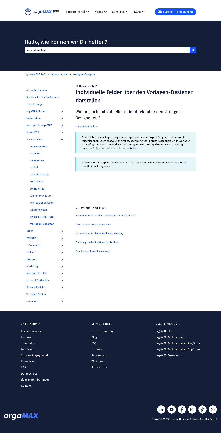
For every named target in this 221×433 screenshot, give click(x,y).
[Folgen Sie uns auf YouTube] (171, 409)
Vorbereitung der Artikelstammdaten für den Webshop (105, 215)
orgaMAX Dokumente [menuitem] (168, 355)
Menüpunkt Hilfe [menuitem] (36, 273)
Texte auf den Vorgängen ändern (93, 224)
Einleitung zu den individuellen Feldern (97, 242)
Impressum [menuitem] (28, 361)
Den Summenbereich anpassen (92, 251)
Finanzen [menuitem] (31, 259)
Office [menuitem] (29, 230)
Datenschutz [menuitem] (29, 373)
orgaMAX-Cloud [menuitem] (35, 111)
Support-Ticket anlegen (175, 12)
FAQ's (137, 11)
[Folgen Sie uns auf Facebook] (182, 409)
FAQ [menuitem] (93, 343)
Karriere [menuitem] (26, 337)
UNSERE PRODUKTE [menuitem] (167, 323)
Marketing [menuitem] (32, 266)
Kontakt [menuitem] (26, 385)
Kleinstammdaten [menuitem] (41, 195)
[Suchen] (193, 50)
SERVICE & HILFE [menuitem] (101, 323)
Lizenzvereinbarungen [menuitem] (35, 379)
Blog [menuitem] (94, 337)
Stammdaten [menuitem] (34, 139)
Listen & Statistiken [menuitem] (38, 280)
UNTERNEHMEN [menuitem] (31, 323)
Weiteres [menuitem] (31, 301)
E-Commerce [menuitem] (33, 245)
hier (135, 148)
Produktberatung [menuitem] (102, 331)
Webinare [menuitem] (97, 361)
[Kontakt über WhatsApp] (213, 409)
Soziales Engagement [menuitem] (34, 355)
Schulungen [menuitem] (98, 355)
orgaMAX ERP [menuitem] (163, 331)
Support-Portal (75, 11)
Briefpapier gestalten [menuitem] (42, 202)
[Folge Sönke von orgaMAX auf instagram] (192, 409)
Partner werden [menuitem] (31, 331)
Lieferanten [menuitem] (37, 160)
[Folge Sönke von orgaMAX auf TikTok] (202, 409)
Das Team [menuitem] (27, 349)
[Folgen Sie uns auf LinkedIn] (161, 409)
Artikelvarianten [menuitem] (40, 174)
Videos (98, 11)
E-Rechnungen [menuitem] (35, 104)
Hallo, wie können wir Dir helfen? (66, 42)
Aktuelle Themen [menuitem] (36, 90)
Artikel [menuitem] (34, 167)
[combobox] (107, 50)
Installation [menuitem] (33, 118)
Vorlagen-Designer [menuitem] (42, 223)
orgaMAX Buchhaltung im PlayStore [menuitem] (177, 343)
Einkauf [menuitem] (31, 252)
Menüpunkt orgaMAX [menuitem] (39, 125)
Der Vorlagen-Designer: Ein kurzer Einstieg (99, 233)
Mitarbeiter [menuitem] (36, 181)
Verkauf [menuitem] (31, 238)
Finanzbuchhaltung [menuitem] (42, 216)
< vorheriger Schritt (86, 126)
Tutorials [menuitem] (96, 349)
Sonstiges (118, 11)
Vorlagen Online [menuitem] (36, 294)
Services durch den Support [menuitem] (42, 97)
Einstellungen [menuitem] (38, 209)
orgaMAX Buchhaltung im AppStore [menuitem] (177, 349)
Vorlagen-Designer (84, 74)
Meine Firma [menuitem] (37, 188)
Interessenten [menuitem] (38, 146)
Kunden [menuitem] (35, 153)
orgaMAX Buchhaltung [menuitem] (169, 337)
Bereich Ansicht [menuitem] (35, 287)
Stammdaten (59, 74)
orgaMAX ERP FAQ (35, 74)
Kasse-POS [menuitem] (32, 132)
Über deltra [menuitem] (28, 343)
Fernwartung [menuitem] (99, 367)
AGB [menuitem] (23, 367)
